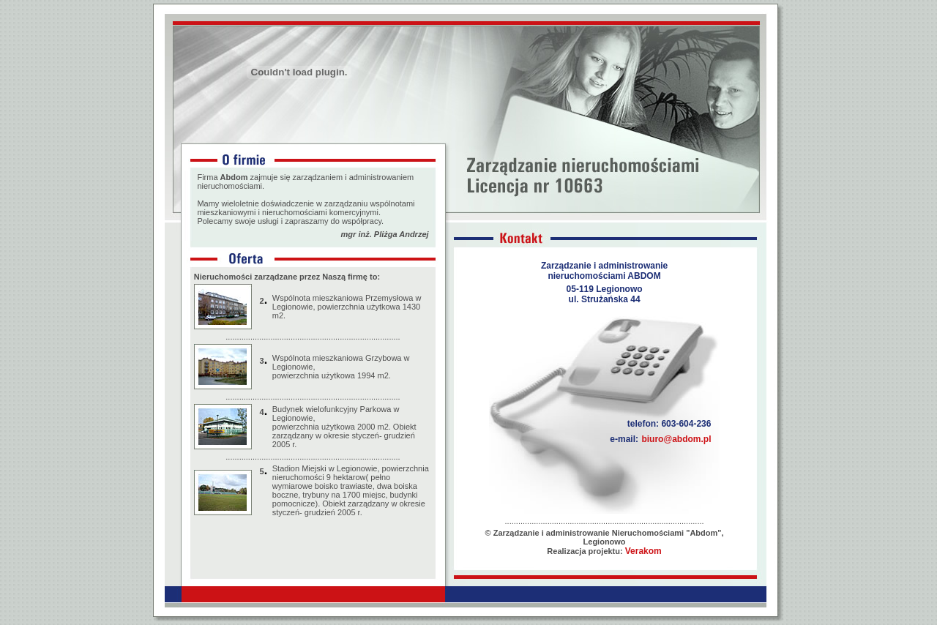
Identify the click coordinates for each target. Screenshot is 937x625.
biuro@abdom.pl (676, 439)
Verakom (643, 551)
